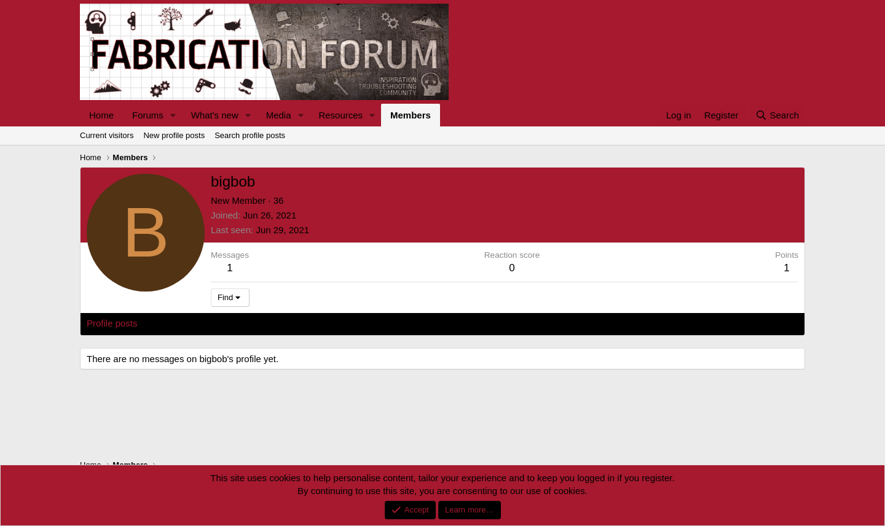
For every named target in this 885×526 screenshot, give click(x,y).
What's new (214, 115)
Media (278, 115)
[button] (173, 115)
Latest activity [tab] (178, 323)
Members (410, 115)
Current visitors (106, 135)
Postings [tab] (235, 323)
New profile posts (174, 135)
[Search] (777, 115)
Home (101, 115)
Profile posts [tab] (112, 323)
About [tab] (277, 323)
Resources (340, 115)
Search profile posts (249, 135)
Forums (147, 115)
